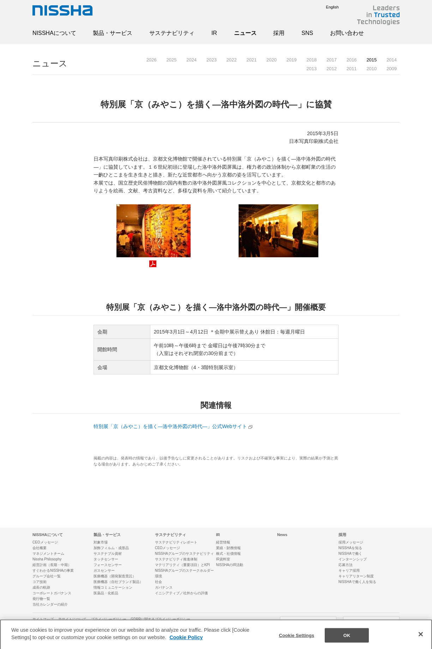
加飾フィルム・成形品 (111, 548)
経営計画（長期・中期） (51, 565)
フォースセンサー (108, 565)
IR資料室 (223, 559)
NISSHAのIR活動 (229, 565)
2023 (211, 59)
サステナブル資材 (108, 553)
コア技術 (39, 582)
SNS (307, 33)
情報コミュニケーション (113, 587)
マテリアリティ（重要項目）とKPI (182, 565)
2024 (191, 59)
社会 (158, 582)
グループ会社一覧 (46, 576)
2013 (311, 68)
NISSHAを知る (350, 548)
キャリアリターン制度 (356, 576)
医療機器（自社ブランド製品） (118, 582)
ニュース (245, 33)
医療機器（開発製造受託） (115, 576)
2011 (352, 68)
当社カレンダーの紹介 (50, 604)
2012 (331, 68)
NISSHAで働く (350, 553)
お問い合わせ (347, 33)
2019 (292, 59)
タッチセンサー (106, 559)
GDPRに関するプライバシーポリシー (160, 619)
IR (214, 33)
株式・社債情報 (228, 553)
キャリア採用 (349, 570)
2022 (231, 59)
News (282, 535)
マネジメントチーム (48, 553)
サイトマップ (43, 619)
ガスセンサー (104, 570)
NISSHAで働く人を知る (357, 582)
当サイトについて (72, 619)
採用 (278, 33)
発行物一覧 (41, 599)
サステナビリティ (171, 33)
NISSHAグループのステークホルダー (184, 570)
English (327, 7)
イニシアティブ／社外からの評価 (181, 593)
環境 (158, 576)
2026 (151, 59)
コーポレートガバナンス (51, 593)
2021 (251, 59)
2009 (391, 68)
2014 (391, 59)
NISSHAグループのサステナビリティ (184, 553)
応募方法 (345, 565)
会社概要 (39, 548)
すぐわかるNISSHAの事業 (53, 570)
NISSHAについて (54, 33)
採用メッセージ (350, 542)
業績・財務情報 (228, 548)
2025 (171, 59)
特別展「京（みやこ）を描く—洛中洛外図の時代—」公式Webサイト (170, 426)
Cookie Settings (296, 639)
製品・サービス (112, 33)
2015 (371, 59)
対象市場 (101, 542)
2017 (331, 59)
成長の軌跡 (41, 587)
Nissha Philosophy (46, 559)
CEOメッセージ (45, 542)
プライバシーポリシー (108, 619)
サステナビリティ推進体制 (176, 559)
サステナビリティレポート (176, 542)
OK (346, 639)
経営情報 (223, 542)
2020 (271, 59)
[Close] (420, 637)
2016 (352, 59)
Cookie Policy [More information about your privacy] (186, 641)
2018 (311, 59)
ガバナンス (164, 587)
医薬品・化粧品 (106, 593)
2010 (371, 68)
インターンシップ (352, 559)
